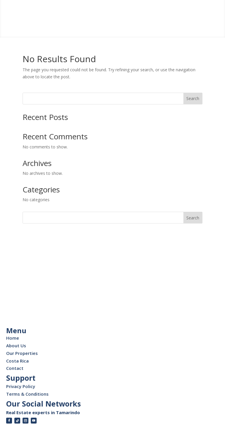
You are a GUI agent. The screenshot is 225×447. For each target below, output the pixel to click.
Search (192, 98)
